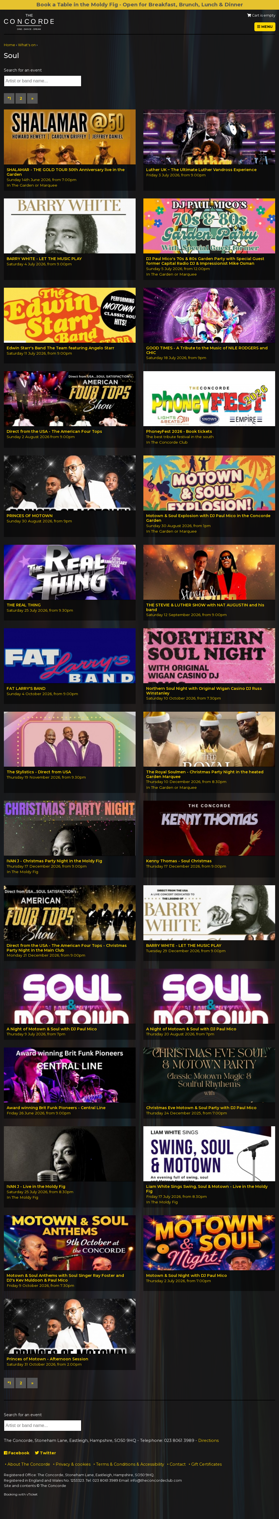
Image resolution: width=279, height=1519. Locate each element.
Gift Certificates (206, 1464)
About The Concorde (28, 1464)
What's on (27, 45)
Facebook (16, 1452)
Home (9, 45)
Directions (208, 1440)
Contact (178, 1464)
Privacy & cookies (73, 1464)
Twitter (45, 1452)
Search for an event (23, 70)
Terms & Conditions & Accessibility (130, 1464)
